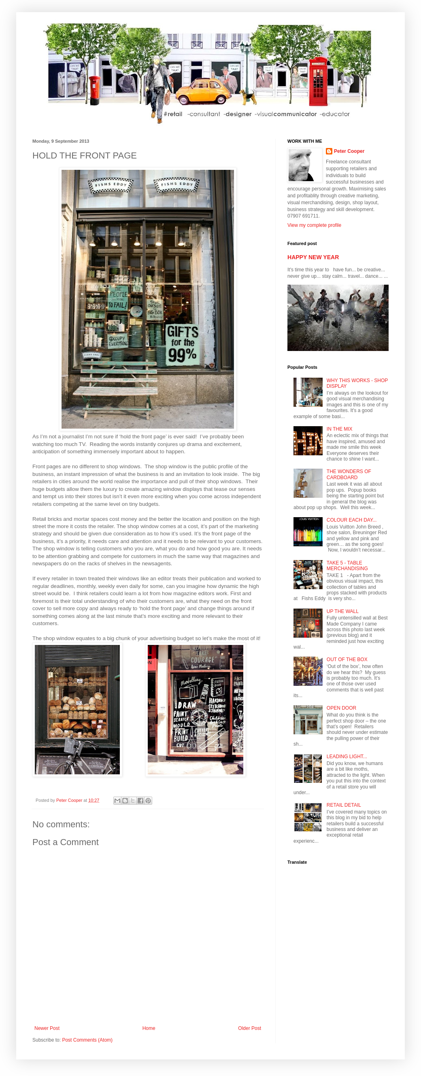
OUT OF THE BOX (347, 659)
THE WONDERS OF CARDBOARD (349, 474)
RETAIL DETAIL (344, 805)
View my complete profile (314, 225)
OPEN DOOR (341, 708)
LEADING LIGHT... (347, 756)
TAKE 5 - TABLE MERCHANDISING (347, 565)
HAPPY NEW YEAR (313, 257)
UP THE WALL (343, 611)
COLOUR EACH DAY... (352, 520)
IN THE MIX (340, 429)
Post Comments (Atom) (87, 1040)
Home (148, 1028)
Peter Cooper (349, 151)
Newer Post (47, 1028)
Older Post (249, 1028)
